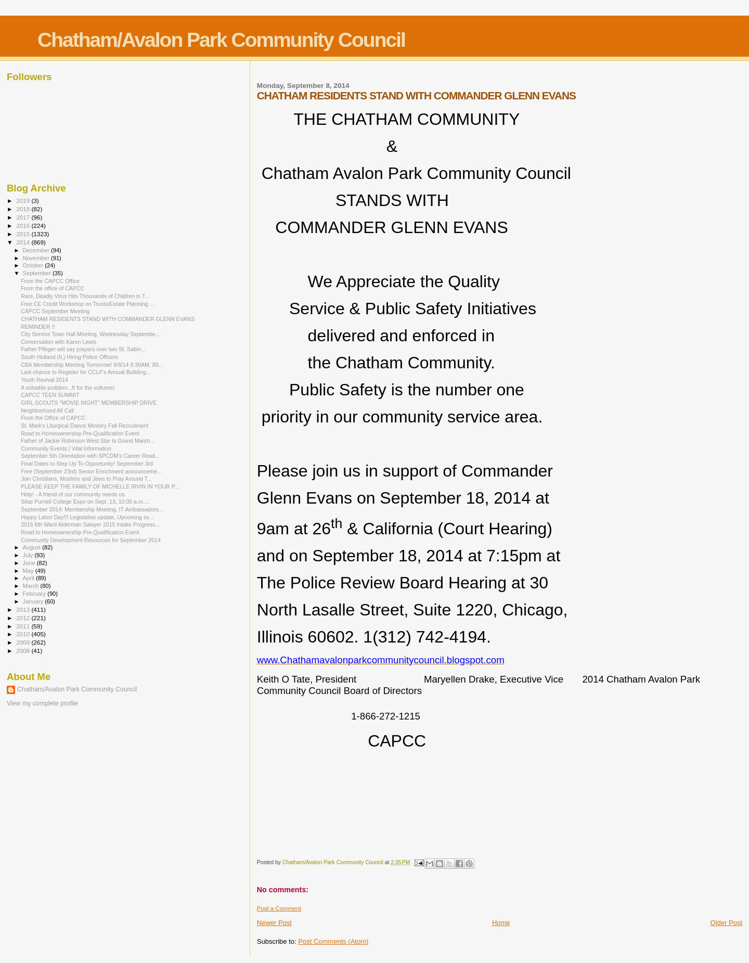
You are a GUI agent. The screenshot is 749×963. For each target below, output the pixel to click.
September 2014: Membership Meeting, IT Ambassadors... (92, 509)
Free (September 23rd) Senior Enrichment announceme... (91, 471)
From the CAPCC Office (50, 281)
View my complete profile (42, 703)
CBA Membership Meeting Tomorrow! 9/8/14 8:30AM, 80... (92, 365)
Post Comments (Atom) (333, 941)
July (29, 555)
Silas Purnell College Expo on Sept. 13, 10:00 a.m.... (85, 501)
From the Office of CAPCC (53, 418)
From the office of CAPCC (52, 288)
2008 (23, 650)
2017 (23, 217)
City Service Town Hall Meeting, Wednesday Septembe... (90, 334)
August (33, 547)
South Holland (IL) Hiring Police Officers (69, 357)
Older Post (726, 923)
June (30, 563)
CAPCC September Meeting (55, 311)
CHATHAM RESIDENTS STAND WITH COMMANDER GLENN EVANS (108, 319)
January (34, 601)
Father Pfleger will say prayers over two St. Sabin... (83, 349)
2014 (23, 242)
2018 (23, 209)
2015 (23, 233)
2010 (23, 634)
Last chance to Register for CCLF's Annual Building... (85, 372)
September (38, 273)
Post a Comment (279, 908)
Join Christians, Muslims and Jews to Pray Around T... (86, 479)
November (37, 258)
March (32, 586)
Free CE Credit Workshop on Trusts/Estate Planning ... (87, 304)
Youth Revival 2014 (44, 380)
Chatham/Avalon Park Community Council (221, 40)
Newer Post (274, 923)
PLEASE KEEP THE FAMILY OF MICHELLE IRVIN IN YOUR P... (100, 486)
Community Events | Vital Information (66, 448)
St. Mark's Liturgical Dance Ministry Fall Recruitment (84, 425)
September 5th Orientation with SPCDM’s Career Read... (90, 456)
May (29, 571)
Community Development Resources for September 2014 (91, 540)
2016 (23, 225)
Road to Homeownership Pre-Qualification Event (80, 433)
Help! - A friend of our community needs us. (73, 494)
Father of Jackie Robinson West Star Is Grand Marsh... (87, 441)
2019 (23, 200)
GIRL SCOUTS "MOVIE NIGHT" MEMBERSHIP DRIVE (89, 403)
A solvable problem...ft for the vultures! (67, 387)
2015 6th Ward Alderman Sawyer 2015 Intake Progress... (90, 524)
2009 (23, 642)
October (34, 265)
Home (501, 923)
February (35, 593)
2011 (23, 626)
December (37, 250)
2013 (23, 609)
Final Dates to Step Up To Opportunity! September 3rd (87, 463)
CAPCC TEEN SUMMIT (50, 395)
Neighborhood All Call (47, 410)
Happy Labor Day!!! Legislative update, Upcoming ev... (87, 517)
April (29, 578)
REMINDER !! (38, 327)
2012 (23, 617)
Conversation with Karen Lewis (58, 342)
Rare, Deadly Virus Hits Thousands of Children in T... (85, 296)
